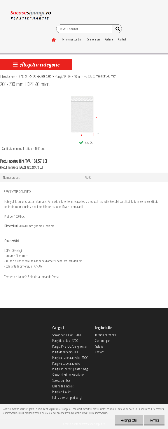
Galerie (109, 39)
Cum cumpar (93, 39)
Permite (154, 420)
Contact (122, 39)
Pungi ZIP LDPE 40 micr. (69, 76)
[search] (117, 30)
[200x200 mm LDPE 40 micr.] (84, 96)
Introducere (7, 76)
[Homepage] (54, 39)
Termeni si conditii (72, 39)
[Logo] (30, 16)
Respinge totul (129, 420)
